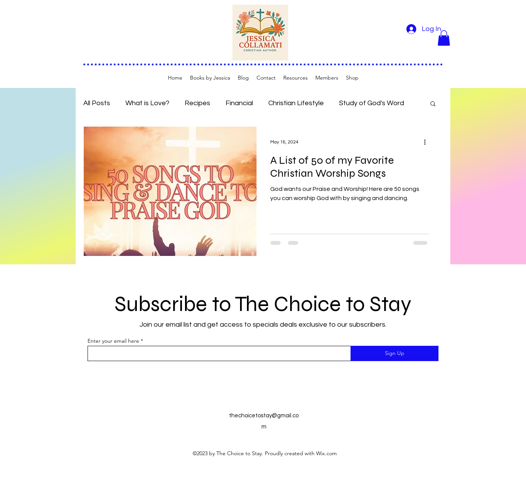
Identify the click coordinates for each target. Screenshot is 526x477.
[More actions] (427, 142)
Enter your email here (113, 341)
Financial (239, 103)
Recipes (197, 103)
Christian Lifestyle (296, 103)
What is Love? (147, 103)
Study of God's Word (371, 103)
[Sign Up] (394, 353)
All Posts (96, 103)
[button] (443, 38)
